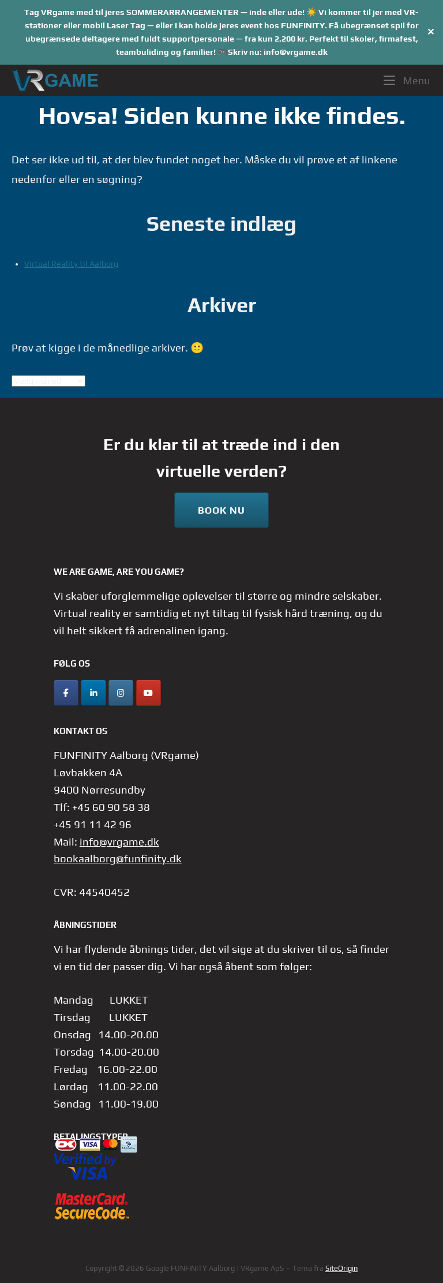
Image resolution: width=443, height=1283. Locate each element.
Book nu (221, 510)
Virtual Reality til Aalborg (71, 263)
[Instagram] (120, 693)
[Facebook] (66, 693)
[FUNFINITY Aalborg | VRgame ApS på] (175, 692)
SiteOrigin (341, 1268)
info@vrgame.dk (119, 841)
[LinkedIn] (93, 693)
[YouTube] (148, 693)
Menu (407, 80)
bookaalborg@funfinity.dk (118, 858)
